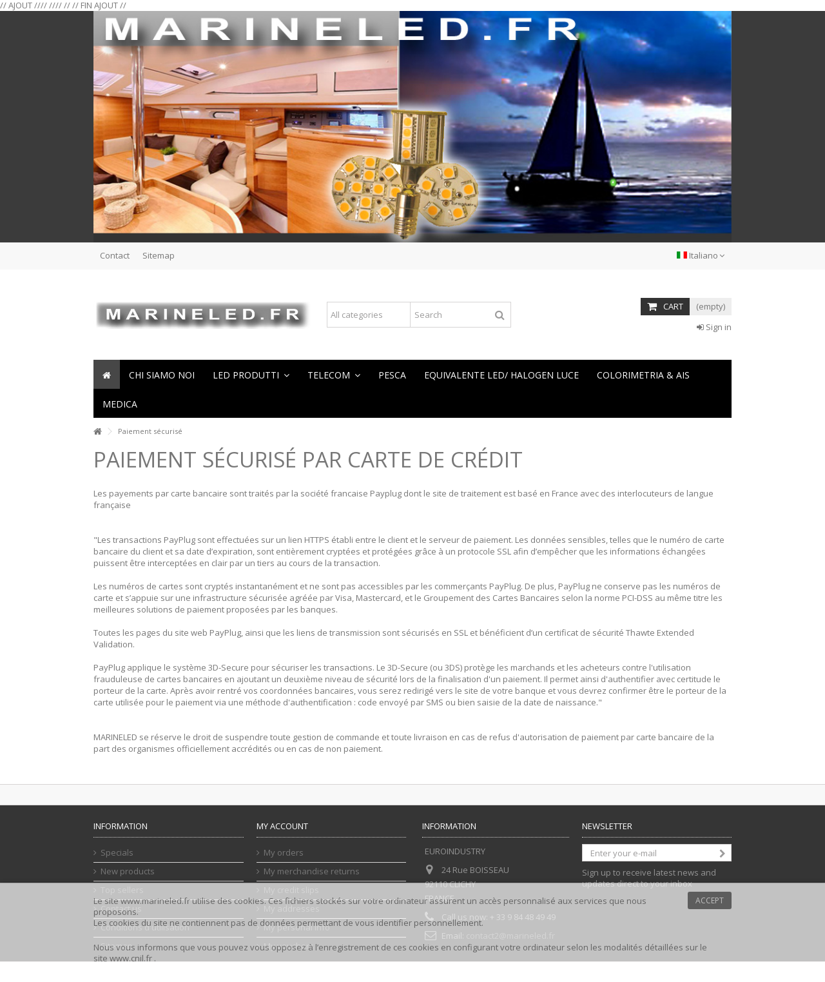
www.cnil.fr (132, 958)
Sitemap (158, 255)
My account (282, 826)
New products (128, 871)
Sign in (714, 327)
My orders (284, 852)
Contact (115, 255)
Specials (117, 852)
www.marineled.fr (155, 901)
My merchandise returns (312, 871)
